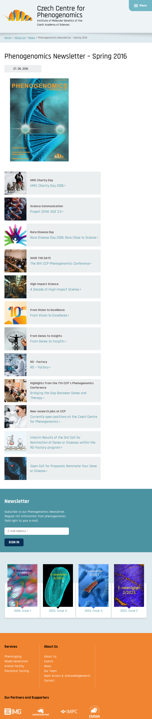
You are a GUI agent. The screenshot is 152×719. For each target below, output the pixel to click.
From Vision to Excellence (48, 315)
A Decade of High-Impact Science (54, 289)
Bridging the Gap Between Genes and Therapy (58, 395)
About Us (50, 657)
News (47, 666)
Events (48, 662)
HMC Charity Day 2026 (47, 185)
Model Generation (16, 662)
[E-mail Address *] (36, 531)
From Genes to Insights (47, 341)
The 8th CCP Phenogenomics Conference (60, 263)
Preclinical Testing (16, 671)
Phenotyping (12, 657)
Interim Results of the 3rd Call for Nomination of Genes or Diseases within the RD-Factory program (62, 442)
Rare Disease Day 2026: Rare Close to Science (63, 237)
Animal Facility (14, 666)
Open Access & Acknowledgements (67, 676)
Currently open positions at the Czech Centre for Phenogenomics (63, 419)
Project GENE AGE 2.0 (45, 211)
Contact (49, 681)
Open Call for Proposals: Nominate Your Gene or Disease (63, 468)
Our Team (50, 671)
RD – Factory (39, 367)
